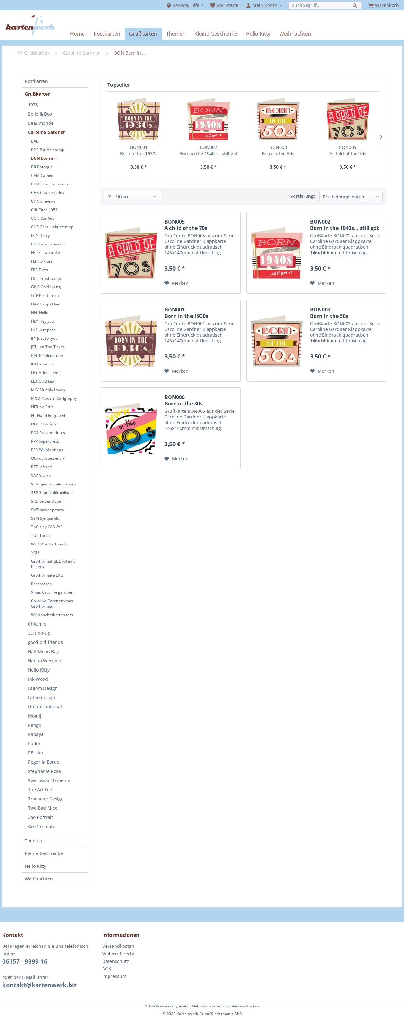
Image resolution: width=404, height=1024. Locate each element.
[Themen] (176, 34)
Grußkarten (37, 94)
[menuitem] (185, 5)
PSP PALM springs (47, 449)
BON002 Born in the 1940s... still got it (208, 150)
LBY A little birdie (46, 372)
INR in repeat (43, 329)
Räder (34, 743)
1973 (33, 105)
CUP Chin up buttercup (52, 227)
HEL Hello (39, 312)
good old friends (45, 642)
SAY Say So (41, 475)
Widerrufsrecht (118, 954)
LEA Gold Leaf (43, 381)
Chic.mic (37, 624)
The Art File (40, 789)
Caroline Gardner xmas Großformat (52, 603)
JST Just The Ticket (47, 347)
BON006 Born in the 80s (183, 400)
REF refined (41, 467)
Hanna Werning (44, 661)
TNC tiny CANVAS (47, 527)
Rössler (35, 753)
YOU (35, 552)
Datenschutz (115, 961)
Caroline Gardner (46, 132)
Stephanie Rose (44, 771)
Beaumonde (41, 123)
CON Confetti (43, 218)
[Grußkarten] (143, 34)
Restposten (41, 583)
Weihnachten (39, 879)
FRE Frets (39, 269)
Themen (33, 841)
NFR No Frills (42, 407)
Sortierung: (302, 196)
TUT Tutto (40, 535)
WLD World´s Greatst (50, 544)
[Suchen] (355, 5)
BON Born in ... (44, 158)
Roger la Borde (43, 762)
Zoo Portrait (40, 817)
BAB (35, 141)
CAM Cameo (42, 175)
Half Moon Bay (43, 651)
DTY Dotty (40, 235)
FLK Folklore (42, 261)
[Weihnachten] (295, 34)
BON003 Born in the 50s (278, 150)
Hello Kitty (39, 670)
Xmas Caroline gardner (52, 592)
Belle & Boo (40, 114)
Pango (34, 725)
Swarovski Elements (49, 780)
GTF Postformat (45, 295)
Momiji (35, 716)
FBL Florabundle (45, 252)
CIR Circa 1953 (44, 209)
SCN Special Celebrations (53, 484)
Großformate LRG (47, 575)
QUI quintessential (48, 458)
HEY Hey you (42, 321)
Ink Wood (38, 679)
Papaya (35, 734)
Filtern (118, 196)
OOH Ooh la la (43, 424)
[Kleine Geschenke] (216, 34)
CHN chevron (43, 201)
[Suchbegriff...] (325, 5)
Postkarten (36, 81)
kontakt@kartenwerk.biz (39, 985)
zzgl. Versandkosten (241, 1006)
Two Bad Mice (42, 808)
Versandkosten (118, 946)
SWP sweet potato (47, 509)
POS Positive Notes (48, 432)
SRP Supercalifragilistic (51, 492)
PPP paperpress (45, 441)
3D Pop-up (39, 633)
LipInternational (45, 707)
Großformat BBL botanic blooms (53, 564)
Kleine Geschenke (44, 853)
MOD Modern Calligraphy (54, 398)
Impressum (114, 976)
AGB (106, 969)
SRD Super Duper (47, 501)
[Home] (77, 34)
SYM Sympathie (45, 518)
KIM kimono (42, 364)
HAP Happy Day (45, 304)
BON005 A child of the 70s (347, 150)
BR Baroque (42, 167)
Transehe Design (46, 799)
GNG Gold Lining (46, 287)
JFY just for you (44, 338)
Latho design (41, 697)
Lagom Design (43, 688)
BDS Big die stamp (47, 149)
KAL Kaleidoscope (47, 355)
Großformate (41, 826)
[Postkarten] (107, 34)
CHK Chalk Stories (47, 192)
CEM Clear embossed (50, 184)
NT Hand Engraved (48, 415)
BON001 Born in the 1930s (138, 150)
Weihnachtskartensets (52, 615)
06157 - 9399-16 (25, 961)
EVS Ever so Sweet (47, 244)
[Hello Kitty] (258, 34)
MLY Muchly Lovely (48, 389)
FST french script (46, 278)
